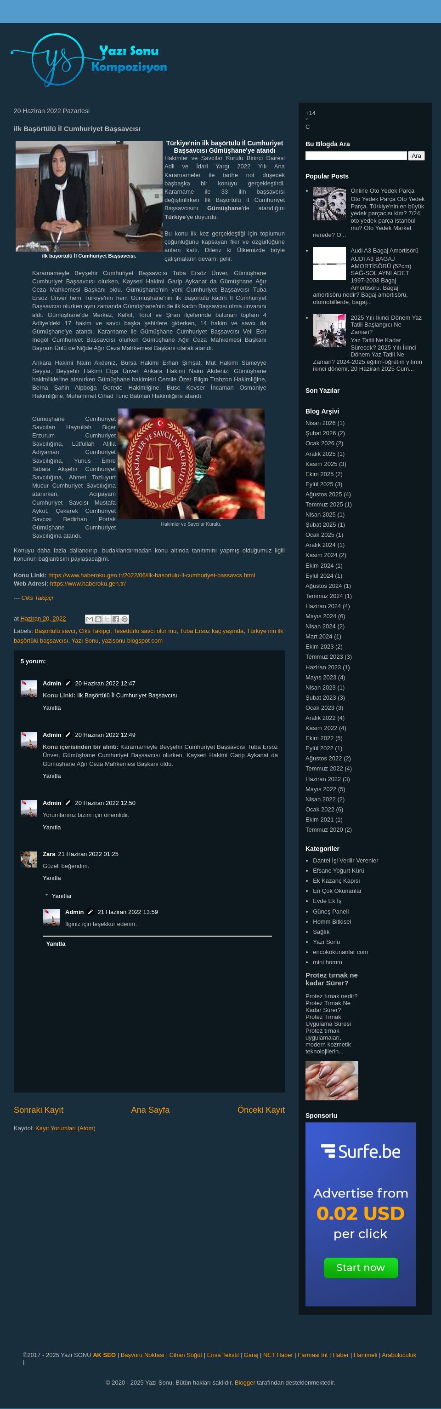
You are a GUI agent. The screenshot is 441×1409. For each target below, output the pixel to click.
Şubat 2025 (320, 524)
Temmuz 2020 (324, 829)
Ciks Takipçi (37, 597)
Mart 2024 (319, 636)
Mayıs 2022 (320, 789)
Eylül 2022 (319, 748)
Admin (52, 683)
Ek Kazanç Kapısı (336, 880)
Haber (341, 1354)
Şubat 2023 (320, 697)
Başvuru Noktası (142, 1354)
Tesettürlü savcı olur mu (144, 630)
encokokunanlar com (340, 952)
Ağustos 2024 (323, 585)
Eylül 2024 (319, 575)
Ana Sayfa (150, 1110)
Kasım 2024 (321, 555)
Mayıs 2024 (320, 616)
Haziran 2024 (323, 606)
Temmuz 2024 (324, 595)
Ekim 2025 (319, 474)
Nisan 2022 (320, 799)
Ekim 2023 (319, 646)
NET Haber (278, 1354)
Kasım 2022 (321, 728)
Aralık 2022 (320, 717)
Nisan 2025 (320, 514)
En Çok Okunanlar (337, 890)
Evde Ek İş (327, 900)
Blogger (245, 1382)
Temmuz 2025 (324, 504)
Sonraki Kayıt (38, 1110)
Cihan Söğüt (186, 1354)
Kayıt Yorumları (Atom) (65, 1128)
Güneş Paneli (331, 911)
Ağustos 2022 (323, 758)
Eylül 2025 (319, 484)
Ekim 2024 (319, 565)
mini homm (327, 962)
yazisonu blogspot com (132, 640)
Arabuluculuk (399, 1354)
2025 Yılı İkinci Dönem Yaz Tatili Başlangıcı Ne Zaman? (386, 324)
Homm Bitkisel (332, 921)
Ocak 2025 (319, 534)
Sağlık (321, 931)
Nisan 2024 (320, 626)
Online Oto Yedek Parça (382, 190)
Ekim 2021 (319, 819)
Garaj (251, 1354)
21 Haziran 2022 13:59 (127, 912)
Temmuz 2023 (324, 656)
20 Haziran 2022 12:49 (105, 734)
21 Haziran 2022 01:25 (88, 854)
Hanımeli (365, 1354)
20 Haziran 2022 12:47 (105, 683)
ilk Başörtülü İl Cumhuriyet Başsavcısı (127, 695)
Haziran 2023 (323, 667)
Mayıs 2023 (320, 677)
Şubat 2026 (320, 433)
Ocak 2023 (319, 707)
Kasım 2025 (321, 463)
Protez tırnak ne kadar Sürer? (331, 979)
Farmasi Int (313, 1354)
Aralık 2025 (320, 453)
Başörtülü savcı (55, 630)
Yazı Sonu (85, 640)
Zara (49, 854)
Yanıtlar (62, 895)
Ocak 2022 (319, 809)
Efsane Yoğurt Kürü (338, 870)
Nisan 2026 (320, 423)
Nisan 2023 (320, 687)
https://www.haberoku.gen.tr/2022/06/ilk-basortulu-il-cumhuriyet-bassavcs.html (151, 575)
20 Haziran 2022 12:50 (105, 802)
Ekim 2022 (319, 738)
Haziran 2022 (323, 779)
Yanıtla (52, 707)
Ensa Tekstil (223, 1354)
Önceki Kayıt (261, 1110)
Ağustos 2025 (323, 494)
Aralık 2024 (320, 544)
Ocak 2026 (319, 443)
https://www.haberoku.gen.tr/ (88, 583)
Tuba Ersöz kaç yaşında (211, 630)
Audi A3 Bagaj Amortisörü (384, 250)
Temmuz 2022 (324, 768)
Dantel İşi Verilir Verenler (345, 860)
